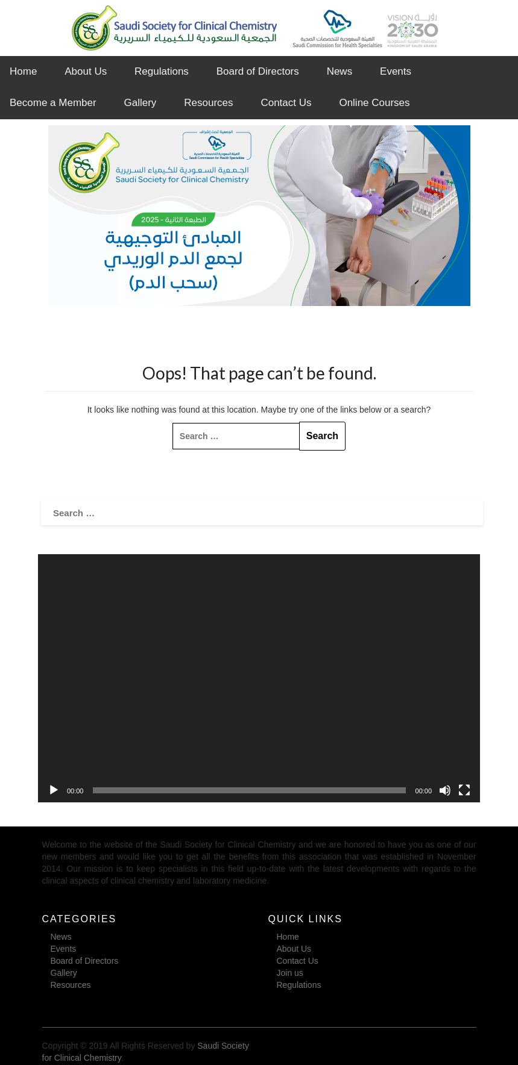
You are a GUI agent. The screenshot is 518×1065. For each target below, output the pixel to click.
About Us (86, 71)
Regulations (161, 71)
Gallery (140, 102)
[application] (259, 678)
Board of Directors (257, 71)
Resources (208, 102)
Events (395, 71)
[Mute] (445, 790)
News (340, 71)
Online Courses (374, 102)
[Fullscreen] (464, 790)
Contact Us (286, 102)
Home (23, 71)
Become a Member (53, 102)
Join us (290, 973)
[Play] (54, 790)
